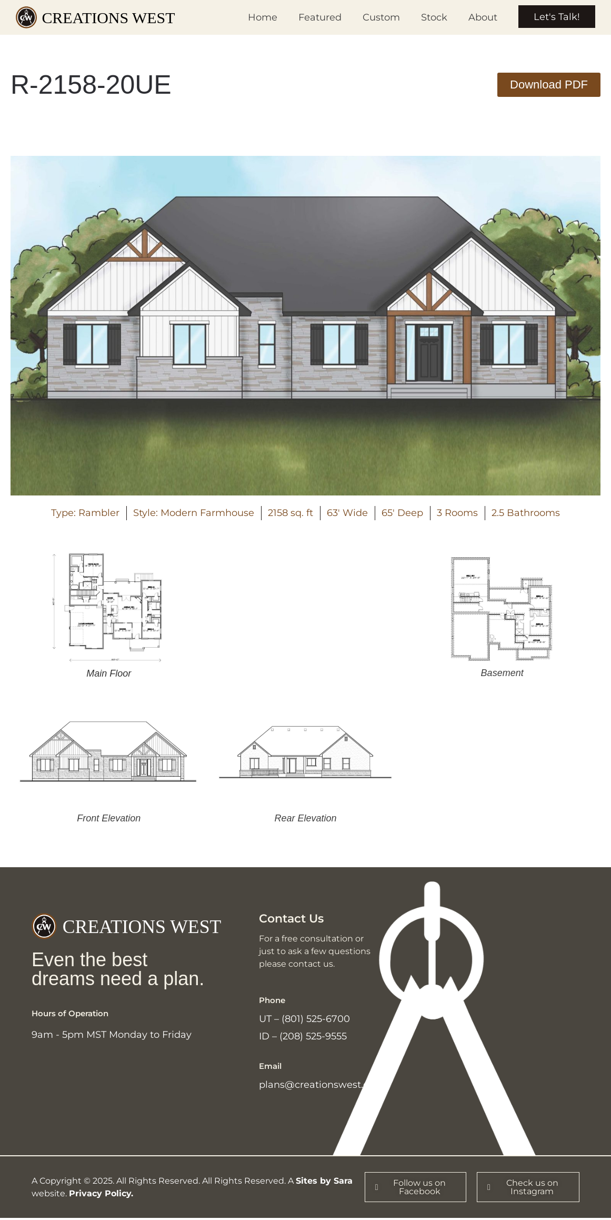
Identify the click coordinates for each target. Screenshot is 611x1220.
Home (261, 17)
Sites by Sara (324, 1182)
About (481, 17)
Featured (318, 17)
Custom (380, 17)
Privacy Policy (100, 1195)
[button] (548, 85)
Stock (433, 17)
